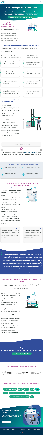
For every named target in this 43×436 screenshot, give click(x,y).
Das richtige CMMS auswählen (10, 390)
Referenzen (13, 430)
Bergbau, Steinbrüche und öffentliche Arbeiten (19, 397)
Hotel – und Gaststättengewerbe (32, 394)
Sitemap (29, 430)
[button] (4, 242)
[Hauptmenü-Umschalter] (40, 2)
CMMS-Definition (6, 430)
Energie (32, 390)
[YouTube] (22, 433)
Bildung (5, 394)
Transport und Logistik (19, 394)
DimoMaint (23, 430)
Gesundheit (26, 390)
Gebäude (11, 394)
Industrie (20, 390)
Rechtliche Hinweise (36, 430)
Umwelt (37, 390)
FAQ (18, 430)
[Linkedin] (20, 433)
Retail (32, 397)
